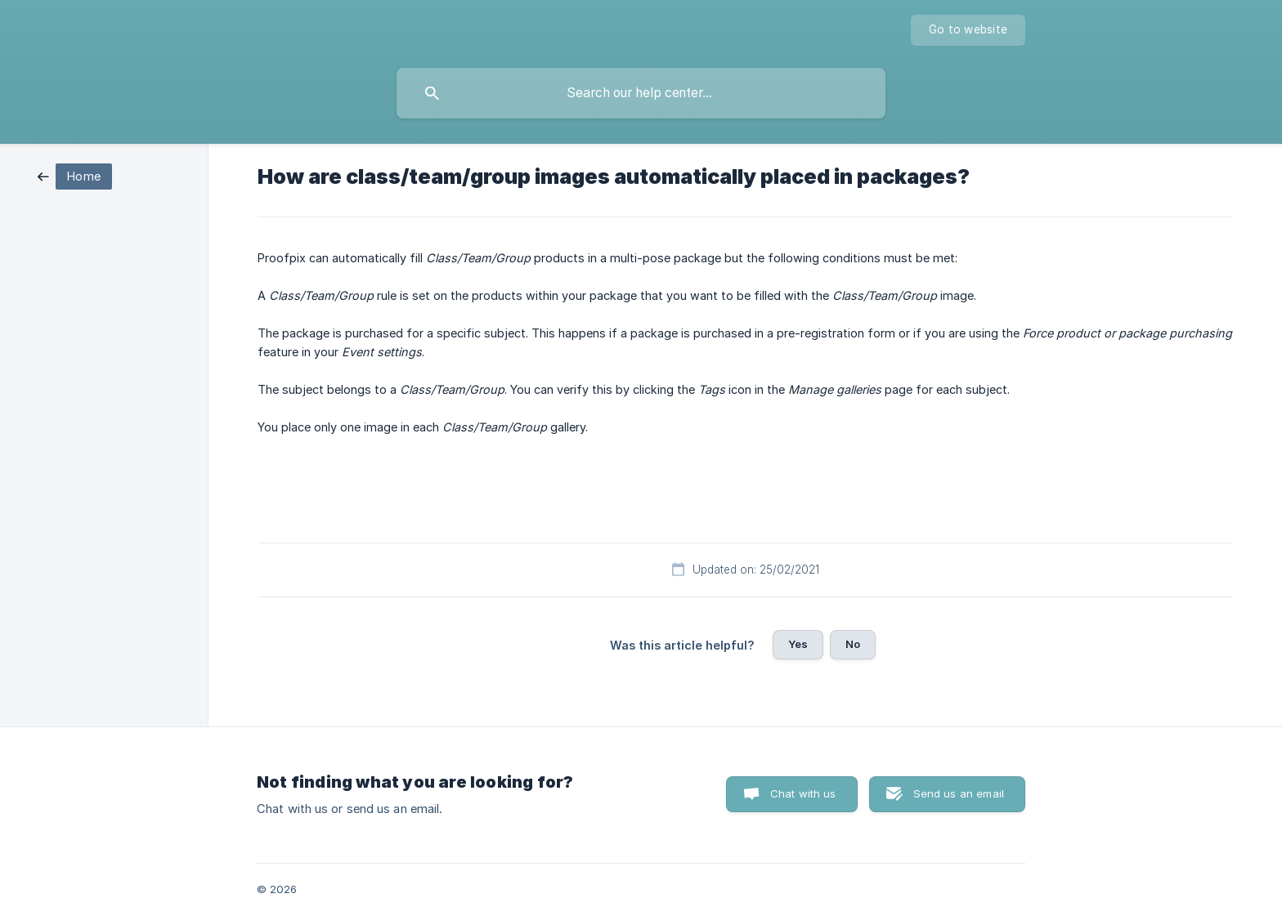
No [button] (852, 643)
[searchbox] (641, 93)
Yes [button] (798, 643)
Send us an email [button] (958, 793)
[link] (75, 175)
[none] (968, 30)
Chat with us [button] (803, 793)
